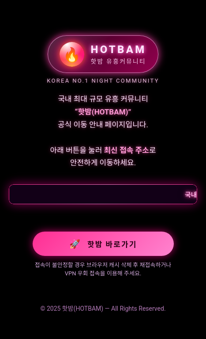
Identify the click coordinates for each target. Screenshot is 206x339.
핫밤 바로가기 (103, 244)
